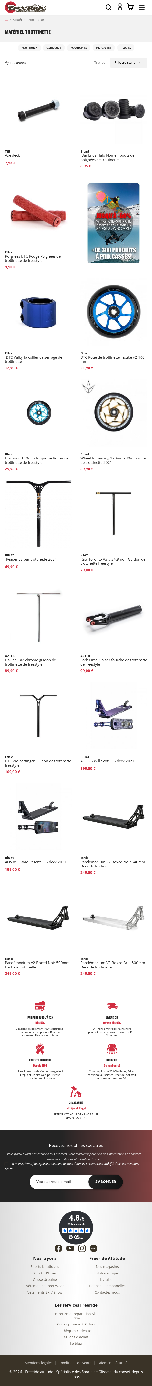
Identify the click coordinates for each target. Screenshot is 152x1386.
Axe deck (12, 153)
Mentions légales (39, 1363)
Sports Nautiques (45, 1267)
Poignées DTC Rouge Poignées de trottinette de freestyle (33, 256)
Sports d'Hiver (44, 1273)
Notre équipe (107, 1273)
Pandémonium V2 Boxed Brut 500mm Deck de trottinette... (112, 963)
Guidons (53, 48)
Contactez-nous (107, 1292)
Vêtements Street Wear (45, 1286)
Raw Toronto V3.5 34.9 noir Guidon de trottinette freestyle (112, 559)
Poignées (103, 48)
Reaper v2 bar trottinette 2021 (31, 557)
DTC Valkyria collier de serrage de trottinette (33, 357)
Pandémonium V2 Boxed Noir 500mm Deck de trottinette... (37, 963)
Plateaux (29, 48)
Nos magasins (107, 1267)
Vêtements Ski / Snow (44, 1292)
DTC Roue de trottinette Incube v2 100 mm (112, 357)
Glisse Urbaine (45, 1280)
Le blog (76, 1344)
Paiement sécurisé (111, 1363)
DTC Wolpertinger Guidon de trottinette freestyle (38, 761)
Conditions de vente (74, 1363)
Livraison (107, 1280)
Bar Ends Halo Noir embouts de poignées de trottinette (107, 155)
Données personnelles (107, 1286)
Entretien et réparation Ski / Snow (76, 1316)
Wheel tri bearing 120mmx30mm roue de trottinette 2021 (113, 458)
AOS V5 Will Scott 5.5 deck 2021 (107, 759)
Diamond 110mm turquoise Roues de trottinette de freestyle (36, 458)
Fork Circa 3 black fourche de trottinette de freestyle (113, 660)
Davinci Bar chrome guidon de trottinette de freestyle (30, 660)
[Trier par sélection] (128, 63)
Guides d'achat (76, 1337)
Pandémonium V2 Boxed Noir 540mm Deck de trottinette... (112, 862)
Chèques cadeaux (76, 1331)
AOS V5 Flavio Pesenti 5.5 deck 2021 (35, 860)
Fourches (78, 48)
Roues (125, 48)
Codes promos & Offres (76, 1324)
